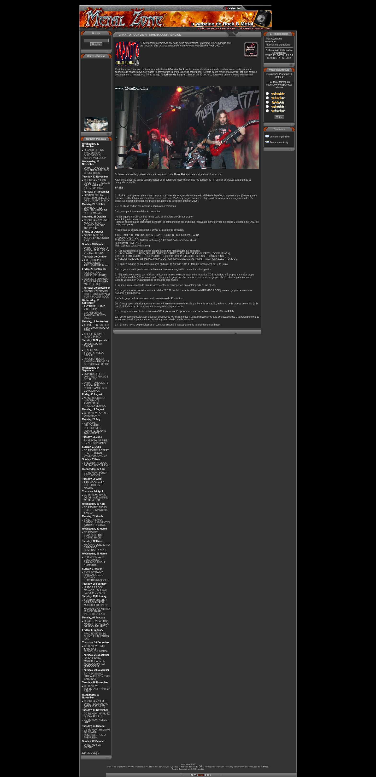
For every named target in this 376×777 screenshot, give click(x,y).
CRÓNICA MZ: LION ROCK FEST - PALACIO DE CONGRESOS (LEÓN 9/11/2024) (97, 184)
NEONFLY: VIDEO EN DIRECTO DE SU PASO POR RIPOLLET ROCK (97, 294)
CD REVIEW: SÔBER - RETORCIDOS (96, 474)
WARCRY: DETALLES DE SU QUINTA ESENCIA (279, 56)
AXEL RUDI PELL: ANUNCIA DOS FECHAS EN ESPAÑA (96, 263)
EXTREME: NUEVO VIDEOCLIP (94, 307)
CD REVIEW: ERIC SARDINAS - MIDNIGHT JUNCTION (96, 649)
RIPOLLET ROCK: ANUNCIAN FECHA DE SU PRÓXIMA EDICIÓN (97, 362)
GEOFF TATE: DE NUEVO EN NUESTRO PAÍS (96, 238)
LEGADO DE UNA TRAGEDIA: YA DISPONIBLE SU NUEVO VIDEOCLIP (95, 154)
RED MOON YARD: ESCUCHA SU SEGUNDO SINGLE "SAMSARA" (95, 561)
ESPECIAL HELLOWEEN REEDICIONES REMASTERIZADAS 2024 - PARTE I (95, 428)
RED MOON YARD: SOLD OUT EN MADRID (94, 485)
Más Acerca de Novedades (273, 40)
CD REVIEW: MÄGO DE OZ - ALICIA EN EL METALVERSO (96, 498)
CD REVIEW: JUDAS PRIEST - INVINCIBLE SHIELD (96, 510)
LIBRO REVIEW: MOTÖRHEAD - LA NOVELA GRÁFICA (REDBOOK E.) (94, 662)
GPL (201, 766)
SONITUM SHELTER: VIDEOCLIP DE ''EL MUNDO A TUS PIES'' (95, 602)
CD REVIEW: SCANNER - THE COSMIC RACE (93, 535)
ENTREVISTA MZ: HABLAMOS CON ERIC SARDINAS (97, 676)
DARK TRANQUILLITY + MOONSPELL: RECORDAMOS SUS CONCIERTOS (96, 387)
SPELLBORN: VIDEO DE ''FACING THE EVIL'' (97, 464)
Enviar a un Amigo (279, 142)
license (264, 766)
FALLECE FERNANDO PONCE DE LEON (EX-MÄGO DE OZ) (96, 282)
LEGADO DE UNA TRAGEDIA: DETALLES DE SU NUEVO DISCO (97, 198)
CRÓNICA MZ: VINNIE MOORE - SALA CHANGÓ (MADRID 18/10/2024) (96, 224)
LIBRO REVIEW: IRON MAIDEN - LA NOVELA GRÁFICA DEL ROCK (96, 624)
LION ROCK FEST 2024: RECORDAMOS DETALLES (96, 377)
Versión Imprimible (279, 136)
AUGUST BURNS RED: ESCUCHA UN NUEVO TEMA (96, 328)
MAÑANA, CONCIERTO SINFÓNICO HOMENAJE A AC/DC (97, 547)
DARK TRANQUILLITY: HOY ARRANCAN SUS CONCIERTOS (96, 170)
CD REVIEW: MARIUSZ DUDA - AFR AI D (97, 715)
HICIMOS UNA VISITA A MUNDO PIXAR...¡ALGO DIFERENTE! (97, 611)
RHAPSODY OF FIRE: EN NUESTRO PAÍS (96, 442)
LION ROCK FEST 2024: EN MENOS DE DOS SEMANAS (95, 210)
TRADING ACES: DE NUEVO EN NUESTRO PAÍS (96, 636)
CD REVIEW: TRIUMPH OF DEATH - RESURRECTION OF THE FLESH (97, 733)
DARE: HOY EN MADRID (92, 746)
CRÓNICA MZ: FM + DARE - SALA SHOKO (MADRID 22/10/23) (96, 704)
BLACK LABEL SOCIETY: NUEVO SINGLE (94, 353)
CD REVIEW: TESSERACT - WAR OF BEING (97, 689)
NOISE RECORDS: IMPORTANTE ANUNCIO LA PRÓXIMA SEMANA (95, 402)
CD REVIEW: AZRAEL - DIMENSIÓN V (96, 414)
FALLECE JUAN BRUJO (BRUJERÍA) (95, 274)
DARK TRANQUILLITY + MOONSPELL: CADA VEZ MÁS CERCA (96, 250)
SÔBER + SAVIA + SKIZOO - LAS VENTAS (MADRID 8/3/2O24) (97, 522)
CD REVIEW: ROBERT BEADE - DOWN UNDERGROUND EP (96, 453)
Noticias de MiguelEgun (278, 44)
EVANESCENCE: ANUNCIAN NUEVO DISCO (95, 315)
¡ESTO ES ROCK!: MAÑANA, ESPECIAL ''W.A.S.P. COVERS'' (95, 590)
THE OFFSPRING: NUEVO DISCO (94, 335)
